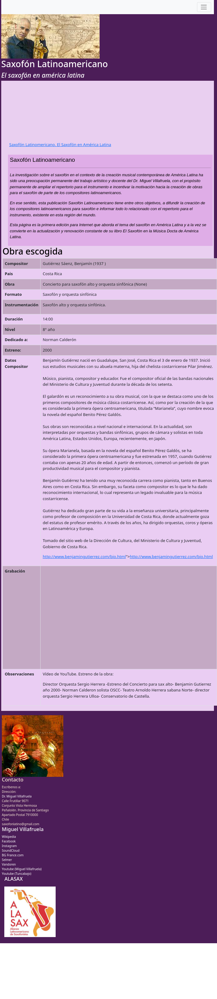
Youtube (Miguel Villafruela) (21, 869)
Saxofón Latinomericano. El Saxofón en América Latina (60, 144)
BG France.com (13, 855)
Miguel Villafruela (23, 829)
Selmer (7, 860)
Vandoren (9, 864)
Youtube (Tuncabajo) (16, 873)
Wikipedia (9, 836)
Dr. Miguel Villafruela (17, 796)
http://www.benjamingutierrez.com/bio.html (84, 556)
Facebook (9, 841)
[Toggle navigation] (204, 7)
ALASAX (13, 878)
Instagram (9, 846)
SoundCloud (10, 850)
